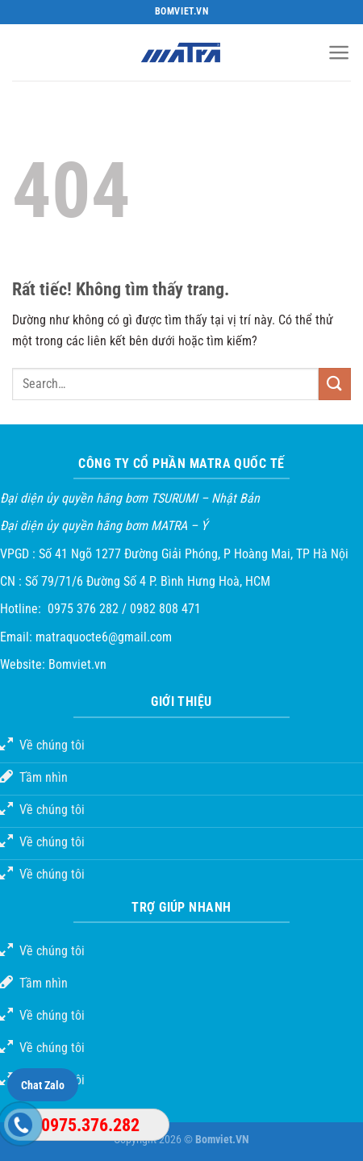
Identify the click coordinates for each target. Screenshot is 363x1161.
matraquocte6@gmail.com (103, 637)
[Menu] (339, 52)
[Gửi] (335, 383)
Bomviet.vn (77, 664)
